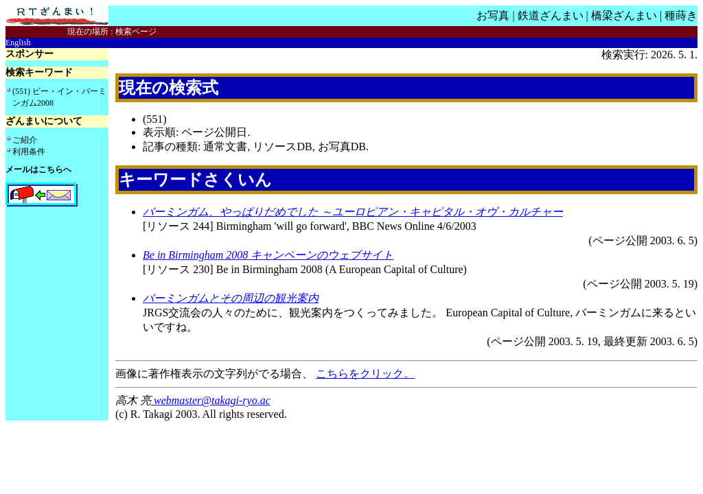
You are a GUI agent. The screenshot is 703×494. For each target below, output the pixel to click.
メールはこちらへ (38, 169)
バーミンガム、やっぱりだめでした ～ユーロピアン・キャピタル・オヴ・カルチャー (353, 211)
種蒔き (681, 15)
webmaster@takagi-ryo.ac (210, 400)
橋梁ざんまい (624, 15)
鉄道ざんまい (551, 15)
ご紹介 (24, 140)
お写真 (492, 15)
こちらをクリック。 (365, 373)
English (18, 42)
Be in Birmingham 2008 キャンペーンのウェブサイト (268, 255)
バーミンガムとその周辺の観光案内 (231, 298)
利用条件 (28, 151)
